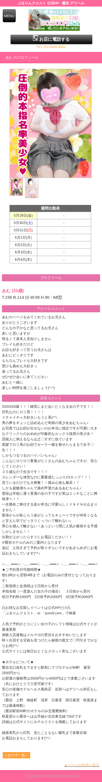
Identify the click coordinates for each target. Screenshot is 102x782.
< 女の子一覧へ (16, 755)
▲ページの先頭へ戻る (81, 765)
